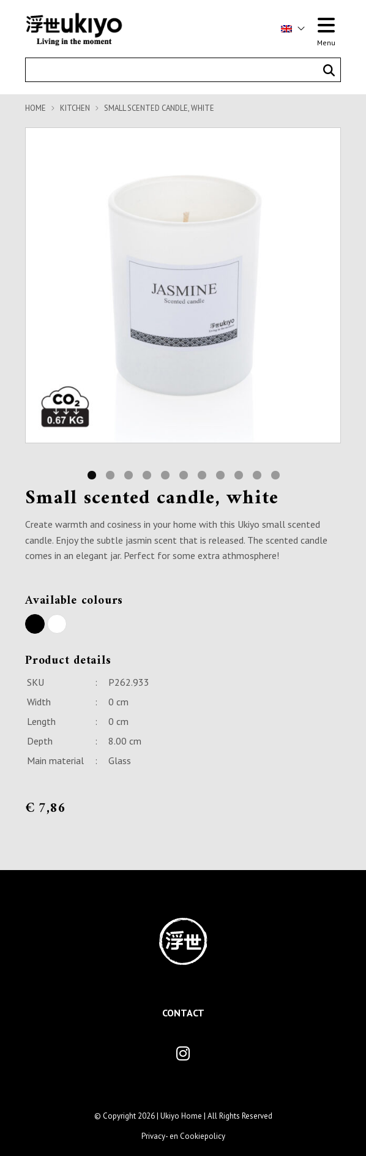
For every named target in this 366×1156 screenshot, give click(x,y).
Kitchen (75, 108)
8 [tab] (220, 474)
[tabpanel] (183, 285)
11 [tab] (275, 474)
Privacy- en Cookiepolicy (183, 1136)
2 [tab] (109, 474)
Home (35, 108)
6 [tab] (183, 474)
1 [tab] (91, 474)
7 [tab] (201, 474)
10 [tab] (256, 474)
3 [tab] (128, 474)
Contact (183, 1013)
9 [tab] (238, 474)
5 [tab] (165, 474)
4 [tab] (146, 474)
